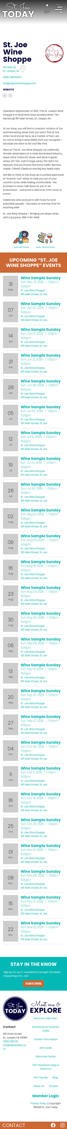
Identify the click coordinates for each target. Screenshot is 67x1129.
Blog (55, 1077)
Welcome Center (45, 1056)
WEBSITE (8, 89)
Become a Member (45, 1018)
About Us (38, 1086)
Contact (13, 1125)
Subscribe (33, 984)
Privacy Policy (38, 1103)
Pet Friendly (41, 1077)
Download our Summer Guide (45, 1028)
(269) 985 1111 (10, 1041)
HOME (18, 10)
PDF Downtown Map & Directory (45, 1067)
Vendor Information (45, 1039)
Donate (53, 1086)
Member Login (45, 1095)
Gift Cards (46, 1048)
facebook (4, 95)
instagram (10, 95)
